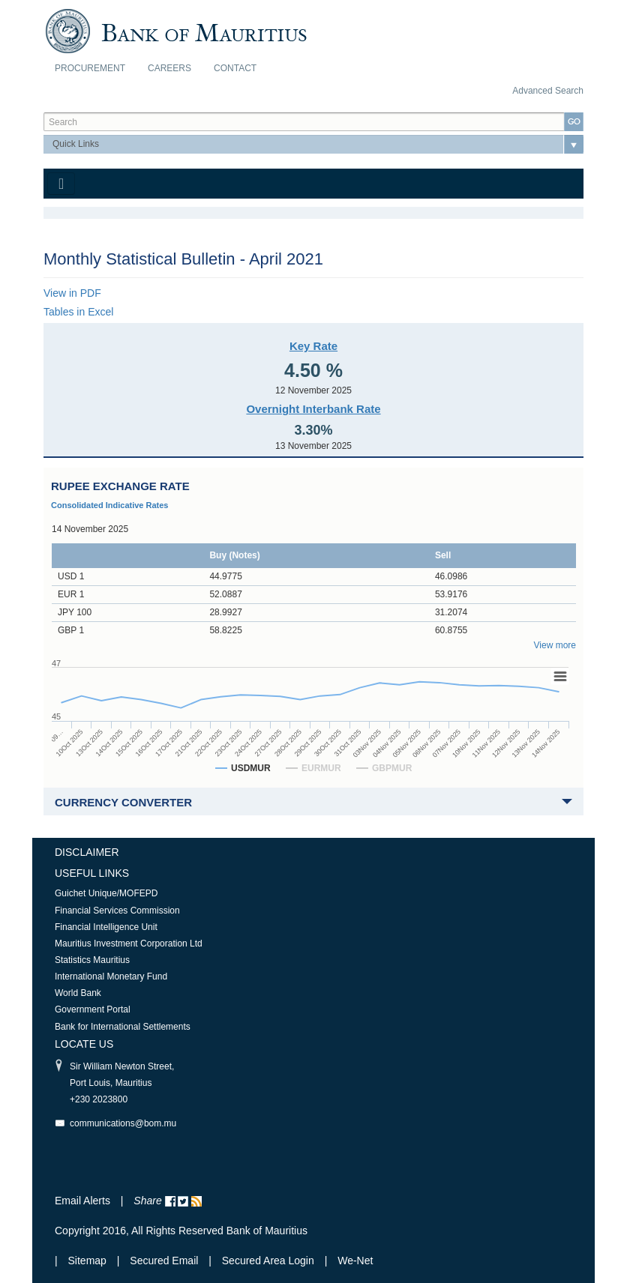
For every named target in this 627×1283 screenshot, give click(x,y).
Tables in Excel (78, 312)
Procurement (90, 68)
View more (555, 645)
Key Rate (314, 345)
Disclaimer (87, 852)
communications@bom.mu (123, 1123)
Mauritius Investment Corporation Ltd (128, 943)
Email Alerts (82, 1201)
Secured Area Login (268, 1261)
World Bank (78, 993)
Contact (235, 68)
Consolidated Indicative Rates (109, 505)
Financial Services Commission (117, 910)
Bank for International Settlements (122, 1026)
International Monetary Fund (111, 976)
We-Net (355, 1261)
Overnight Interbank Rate (313, 408)
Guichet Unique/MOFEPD (106, 893)
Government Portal (92, 1009)
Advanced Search (548, 90)
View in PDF (72, 293)
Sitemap (89, 1261)
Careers (169, 68)
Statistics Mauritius (92, 960)
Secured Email (164, 1261)
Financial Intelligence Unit (106, 927)
